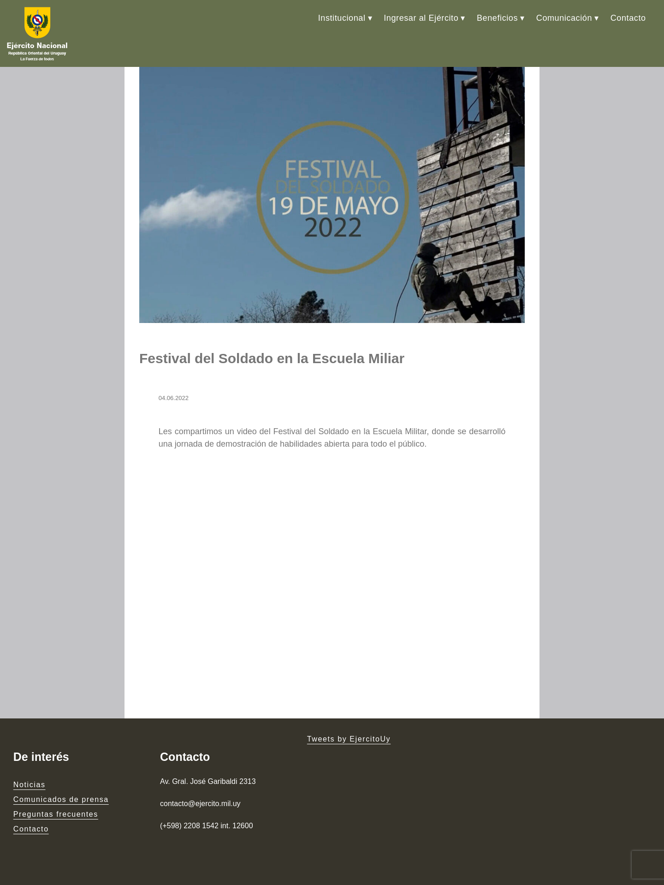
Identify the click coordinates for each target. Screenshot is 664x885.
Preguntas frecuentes (55, 814)
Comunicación (564, 18)
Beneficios (497, 18)
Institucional (342, 18)
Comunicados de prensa (61, 799)
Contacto (628, 18)
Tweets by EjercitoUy (349, 739)
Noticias (29, 785)
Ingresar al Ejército (421, 18)
